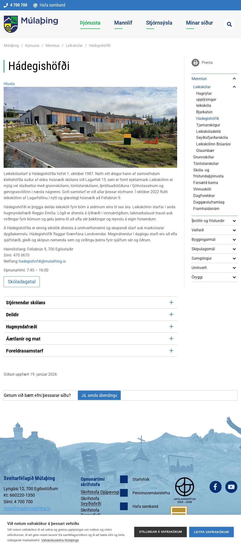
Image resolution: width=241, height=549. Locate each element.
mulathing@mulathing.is (27, 508)
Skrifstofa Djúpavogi (100, 492)
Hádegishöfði (100, 45)
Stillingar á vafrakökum (160, 532)
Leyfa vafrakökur (211, 532)
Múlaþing (11, 45)
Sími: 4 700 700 (18, 501)
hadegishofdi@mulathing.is (42, 261)
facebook (215, 487)
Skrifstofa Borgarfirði (91, 513)
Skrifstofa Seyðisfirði (91, 501)
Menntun (53, 45)
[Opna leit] (229, 24)
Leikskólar (74, 45)
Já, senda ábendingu (99, 395)
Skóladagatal (22, 282)
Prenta (206, 62)
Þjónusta (32, 45)
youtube (231, 487)
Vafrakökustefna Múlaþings (60, 540)
